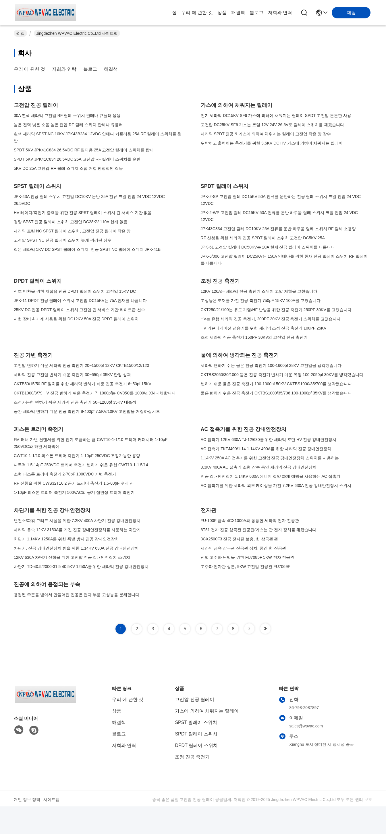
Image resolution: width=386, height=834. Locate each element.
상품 (222, 12)
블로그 (256, 12)
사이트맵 (51, 799)
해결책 (238, 12)
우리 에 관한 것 (197, 12)
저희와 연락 (280, 12)
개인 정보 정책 (27, 799)
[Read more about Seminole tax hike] (249, 628)
